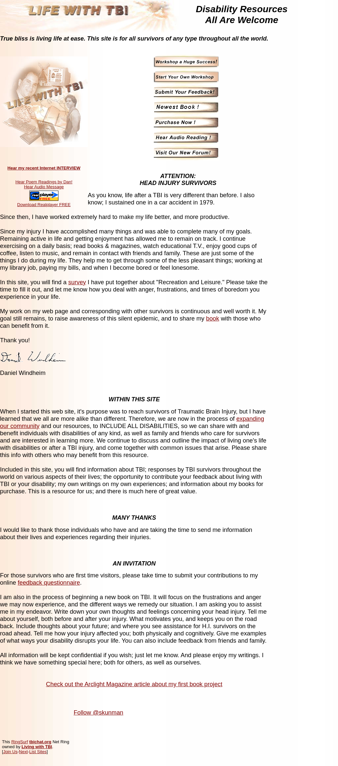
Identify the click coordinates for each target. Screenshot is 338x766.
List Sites (38, 751)
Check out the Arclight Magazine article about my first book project (134, 684)
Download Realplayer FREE (44, 204)
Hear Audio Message (44, 186)
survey (77, 282)
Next (23, 751)
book (212, 318)
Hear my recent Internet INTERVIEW (44, 168)
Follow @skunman (98, 712)
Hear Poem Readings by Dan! (44, 181)
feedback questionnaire (49, 582)
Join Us (10, 751)
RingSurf (19, 741)
